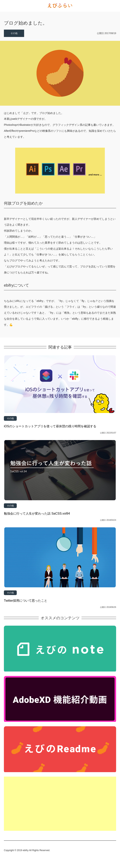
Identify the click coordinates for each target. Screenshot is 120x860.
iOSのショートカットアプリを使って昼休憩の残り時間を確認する (50, 426)
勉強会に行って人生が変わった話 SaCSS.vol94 (37, 513)
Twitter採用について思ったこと (25, 600)
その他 (14, 33)
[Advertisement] (60, 804)
